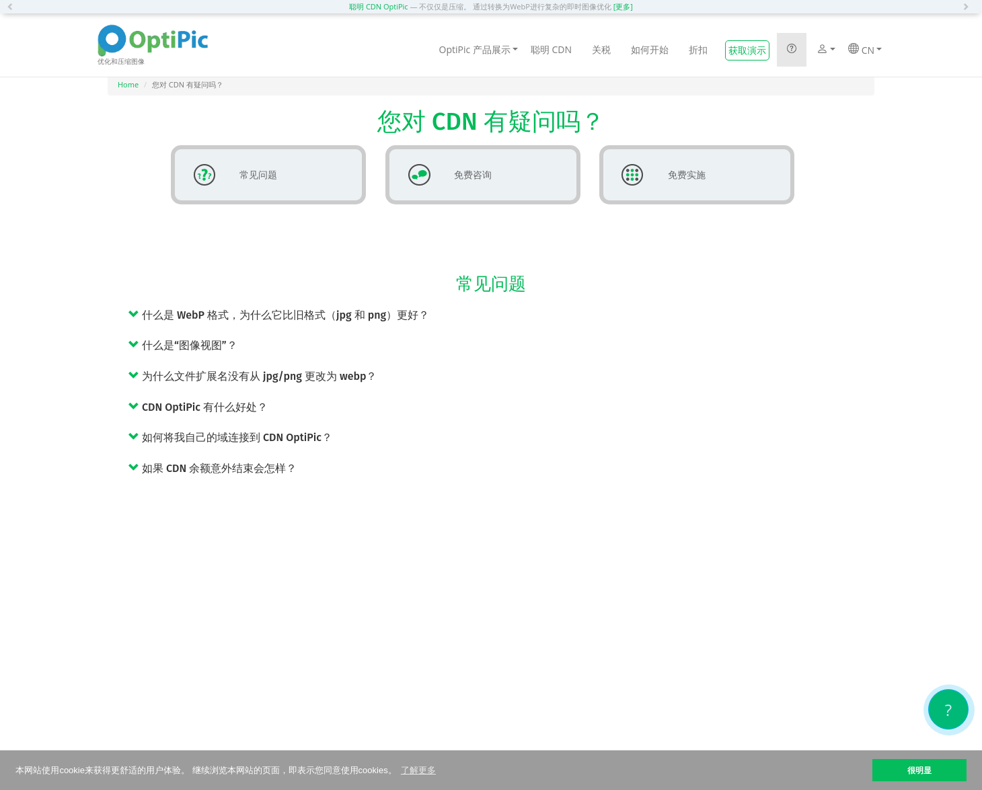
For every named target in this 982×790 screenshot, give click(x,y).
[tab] (501, 315)
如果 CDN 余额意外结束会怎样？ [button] (212, 468)
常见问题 (230, 174)
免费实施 (658, 174)
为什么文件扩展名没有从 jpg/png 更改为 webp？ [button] (252, 376)
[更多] (623, 6)
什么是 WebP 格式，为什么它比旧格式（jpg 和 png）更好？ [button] (278, 315)
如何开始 (650, 49)
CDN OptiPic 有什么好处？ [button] (198, 407)
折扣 (698, 49)
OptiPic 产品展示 (478, 49)
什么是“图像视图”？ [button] (182, 345)
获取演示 (747, 50)
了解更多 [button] (418, 770)
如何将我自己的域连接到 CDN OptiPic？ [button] (230, 437)
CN (865, 49)
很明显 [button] (919, 770)
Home (128, 84)
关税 (601, 49)
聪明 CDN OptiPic (378, 6)
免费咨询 (445, 174)
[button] (13, 6)
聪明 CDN (551, 49)
